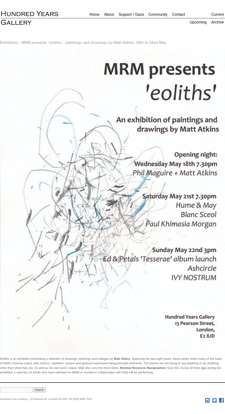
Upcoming (198, 22)
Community (158, 14)
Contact (178, 14)
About (109, 14)
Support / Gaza (131, 14)
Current (217, 14)
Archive (217, 22)
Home (94, 14)
